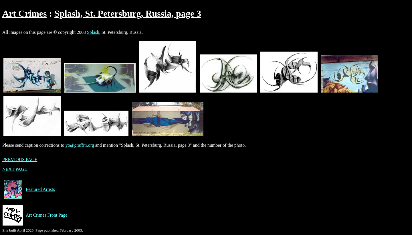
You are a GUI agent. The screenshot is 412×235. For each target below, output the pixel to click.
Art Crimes (24, 13)
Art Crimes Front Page (34, 215)
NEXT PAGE (14, 169)
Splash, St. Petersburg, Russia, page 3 (127, 13)
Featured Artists (28, 189)
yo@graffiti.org (80, 145)
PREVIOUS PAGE (19, 159)
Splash (93, 32)
